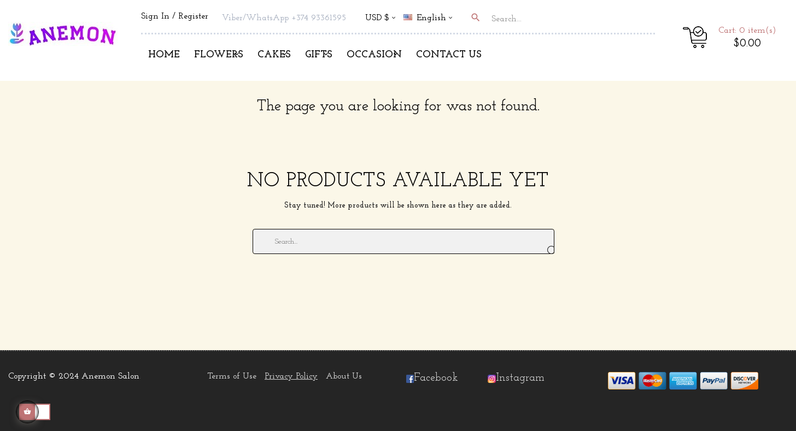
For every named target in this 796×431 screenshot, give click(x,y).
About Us (344, 376)
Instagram (520, 378)
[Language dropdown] (432, 19)
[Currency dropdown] (380, 19)
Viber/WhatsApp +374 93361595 (284, 18)
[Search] (403, 241)
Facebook (432, 378)
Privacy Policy (291, 376)
